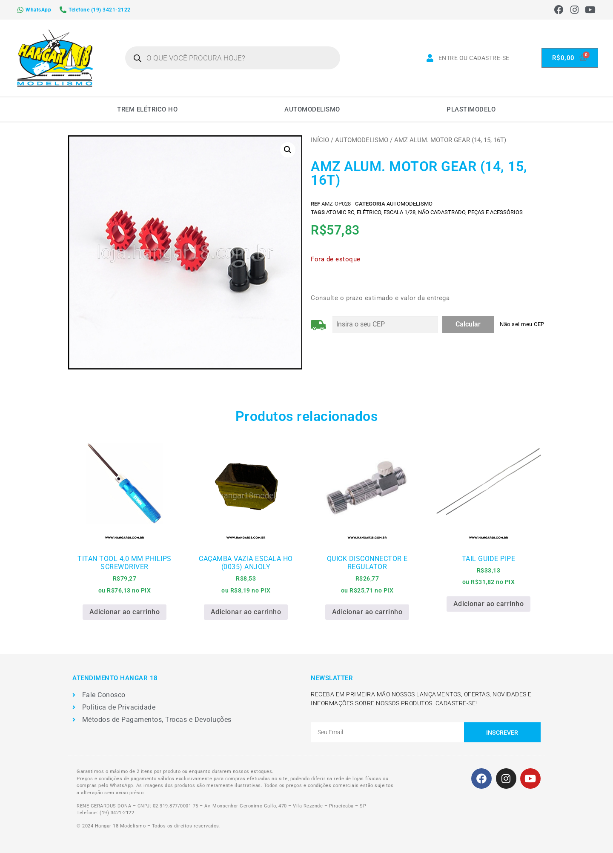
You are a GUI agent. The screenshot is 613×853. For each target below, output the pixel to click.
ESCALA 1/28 (399, 212)
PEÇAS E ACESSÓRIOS (495, 212)
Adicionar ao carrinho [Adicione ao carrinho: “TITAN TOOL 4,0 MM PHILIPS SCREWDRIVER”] (124, 612)
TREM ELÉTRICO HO (147, 109)
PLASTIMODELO (471, 109)
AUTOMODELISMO (312, 109)
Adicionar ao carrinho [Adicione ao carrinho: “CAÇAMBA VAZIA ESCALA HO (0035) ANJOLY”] (246, 612)
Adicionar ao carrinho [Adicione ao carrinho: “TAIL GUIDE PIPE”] (488, 604)
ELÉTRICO (369, 212)
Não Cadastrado (441, 212)
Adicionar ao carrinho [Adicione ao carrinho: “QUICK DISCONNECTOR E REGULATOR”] (367, 612)
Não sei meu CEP (522, 324)
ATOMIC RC (340, 212)
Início (320, 140)
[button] (287, 149)
